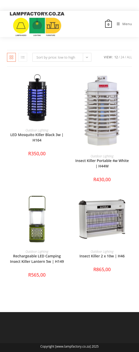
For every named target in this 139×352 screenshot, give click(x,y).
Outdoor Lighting (37, 130)
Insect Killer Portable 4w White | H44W (102, 163)
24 (122, 57)
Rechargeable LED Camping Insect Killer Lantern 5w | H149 (37, 259)
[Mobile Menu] (122, 24)
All (129, 57)
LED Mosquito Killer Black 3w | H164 (37, 137)
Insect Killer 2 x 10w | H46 (102, 256)
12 (116, 57)
